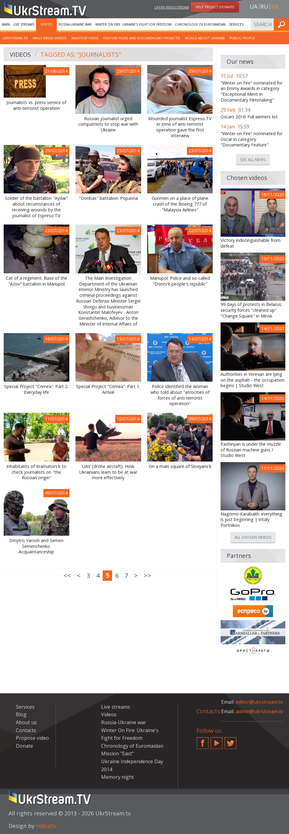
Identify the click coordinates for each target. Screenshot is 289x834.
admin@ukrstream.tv (259, 711)
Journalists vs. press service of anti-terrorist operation (36, 105)
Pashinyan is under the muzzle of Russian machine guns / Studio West (251, 449)
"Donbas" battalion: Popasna (108, 198)
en (275, 6)
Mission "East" (117, 753)
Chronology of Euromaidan (200, 24)
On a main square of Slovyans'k (180, 466)
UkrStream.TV (15, 38)
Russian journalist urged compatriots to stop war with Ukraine (108, 124)
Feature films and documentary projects (141, 38)
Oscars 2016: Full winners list (249, 117)
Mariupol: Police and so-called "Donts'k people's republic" (180, 281)
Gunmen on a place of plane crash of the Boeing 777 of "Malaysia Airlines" (180, 204)
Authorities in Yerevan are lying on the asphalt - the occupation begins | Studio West (252, 380)
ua (254, 6)
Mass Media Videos (50, 38)
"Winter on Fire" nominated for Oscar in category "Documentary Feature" (252, 139)
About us (26, 722)
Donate (24, 745)
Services (236, 24)
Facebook (202, 740)
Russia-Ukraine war (75, 24)
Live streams (23, 24)
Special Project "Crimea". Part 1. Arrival (108, 389)
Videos (46, 24)
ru (264, 6)
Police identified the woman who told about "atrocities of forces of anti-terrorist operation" (180, 395)
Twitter (231, 740)
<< (67, 575)
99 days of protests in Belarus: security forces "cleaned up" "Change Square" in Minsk (251, 310)
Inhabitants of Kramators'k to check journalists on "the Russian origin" (36, 472)
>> (147, 575)
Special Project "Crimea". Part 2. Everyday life (36, 389)
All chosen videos (253, 537)
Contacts (26, 730)
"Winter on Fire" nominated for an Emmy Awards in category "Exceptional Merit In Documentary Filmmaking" (252, 91)
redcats (46, 825)
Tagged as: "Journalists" (80, 54)
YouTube (216, 740)
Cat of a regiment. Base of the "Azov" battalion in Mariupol (36, 281)
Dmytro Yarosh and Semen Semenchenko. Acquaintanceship (36, 546)
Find (282, 24)
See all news (253, 159)
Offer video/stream (171, 7)
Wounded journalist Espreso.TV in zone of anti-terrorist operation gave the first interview (180, 127)
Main (6, 24)
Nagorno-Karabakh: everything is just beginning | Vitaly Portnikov (251, 519)
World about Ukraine (205, 38)
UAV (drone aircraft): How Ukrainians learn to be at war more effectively (108, 472)
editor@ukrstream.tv (259, 702)
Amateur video (84, 38)
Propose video (32, 738)
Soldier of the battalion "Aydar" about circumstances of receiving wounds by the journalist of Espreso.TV (36, 207)
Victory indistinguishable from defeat (250, 243)
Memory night (117, 777)
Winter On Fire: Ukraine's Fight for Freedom (133, 24)
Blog (21, 714)
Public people (242, 38)
